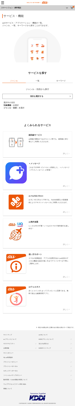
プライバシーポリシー (10, 362)
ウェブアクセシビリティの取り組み (14, 384)
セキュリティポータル (10, 371)
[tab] (14, 81)
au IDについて (43, 335)
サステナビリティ (9, 343)
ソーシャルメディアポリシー (12, 375)
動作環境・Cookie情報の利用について (15, 379)
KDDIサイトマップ (45, 348)
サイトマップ (7, 335)
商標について (7, 388)
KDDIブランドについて (46, 339)
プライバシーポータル (10, 366)
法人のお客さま (44, 343)
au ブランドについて (9, 339)
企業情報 (6, 348)
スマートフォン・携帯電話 (11, 8)
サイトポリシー (8, 353)
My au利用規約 (8, 357)
